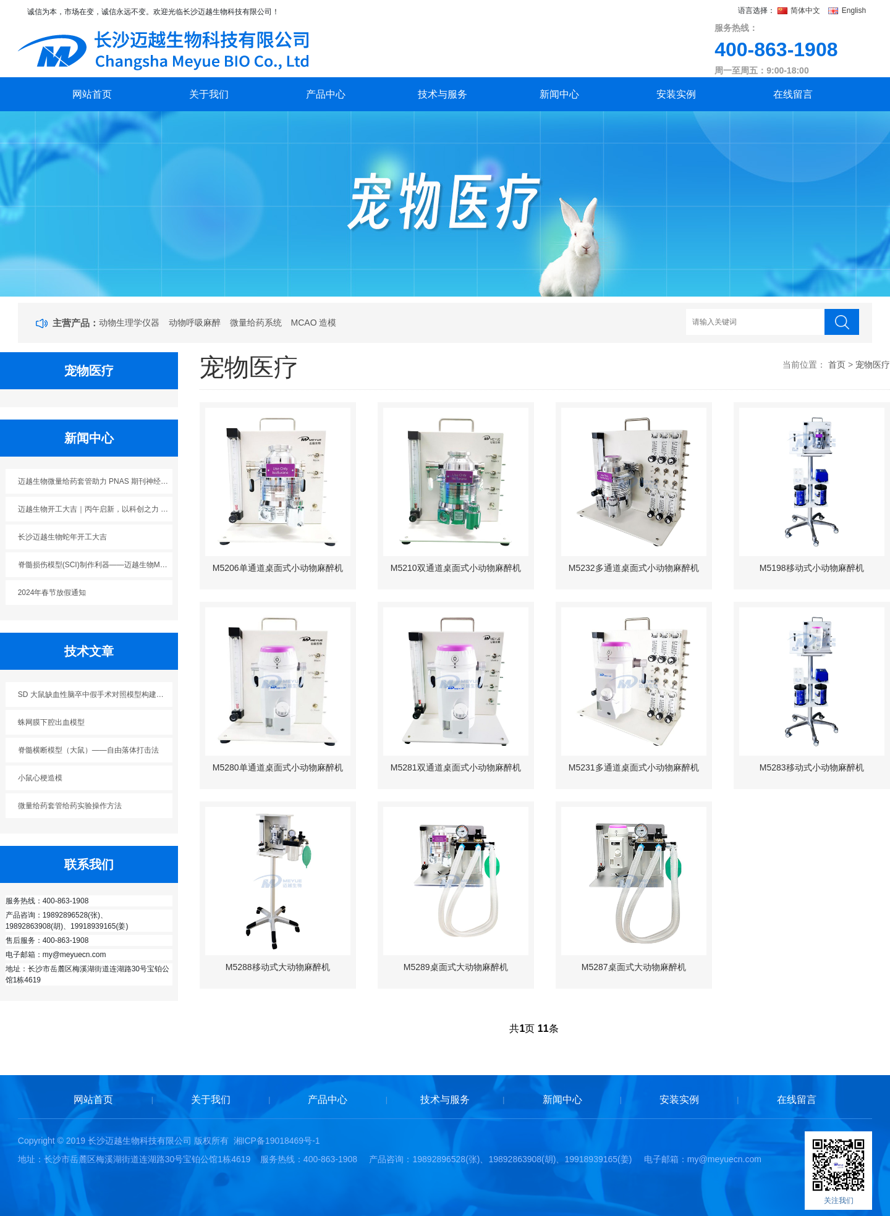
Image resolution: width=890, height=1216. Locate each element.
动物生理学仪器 (129, 322)
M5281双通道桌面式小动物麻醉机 (456, 767)
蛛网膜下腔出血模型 (51, 722)
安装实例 (676, 94)
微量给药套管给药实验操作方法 (70, 805)
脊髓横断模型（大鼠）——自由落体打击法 (88, 750)
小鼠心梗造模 (40, 778)
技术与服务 (442, 94)
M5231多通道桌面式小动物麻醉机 (634, 767)
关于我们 (209, 94)
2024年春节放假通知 (52, 592)
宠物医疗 (872, 364)
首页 (837, 364)
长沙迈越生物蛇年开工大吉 (62, 537)
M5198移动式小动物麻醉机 (812, 568)
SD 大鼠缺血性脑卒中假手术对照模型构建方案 (94, 694)
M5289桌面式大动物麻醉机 (456, 967)
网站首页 (92, 94)
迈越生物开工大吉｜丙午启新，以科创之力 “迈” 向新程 (95, 509)
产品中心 (325, 94)
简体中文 (800, 10)
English (847, 10)
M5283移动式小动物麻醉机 (812, 767)
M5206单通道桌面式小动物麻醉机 (278, 568)
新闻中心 (559, 94)
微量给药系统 (256, 322)
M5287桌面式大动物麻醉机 (634, 967)
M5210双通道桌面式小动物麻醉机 (456, 568)
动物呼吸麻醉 (195, 322)
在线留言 (793, 94)
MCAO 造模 (314, 322)
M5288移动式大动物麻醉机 (278, 967)
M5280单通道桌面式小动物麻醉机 (278, 767)
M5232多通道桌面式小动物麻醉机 (634, 568)
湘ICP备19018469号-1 (277, 1141)
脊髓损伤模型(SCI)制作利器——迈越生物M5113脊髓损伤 (95, 564)
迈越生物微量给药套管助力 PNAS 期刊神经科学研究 (95, 481)
